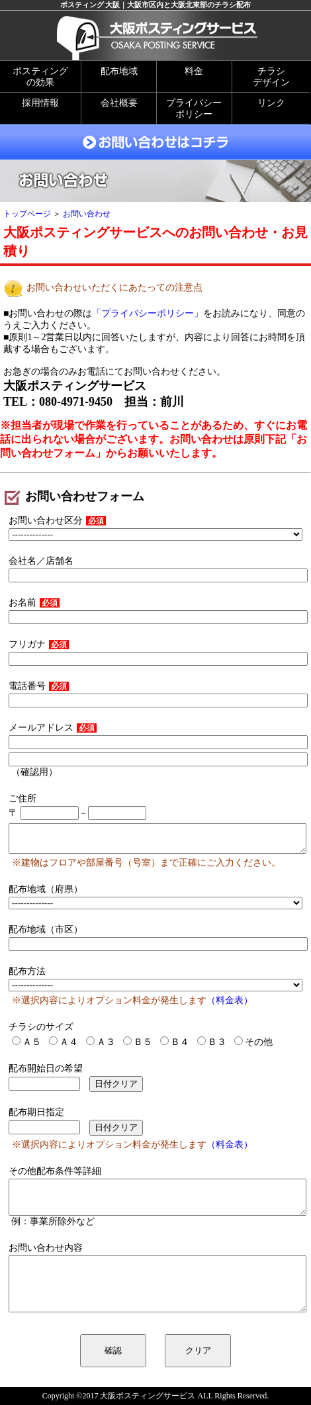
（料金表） (229, 1000)
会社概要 (119, 103)
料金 (194, 71)
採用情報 (40, 103)
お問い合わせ (87, 213)
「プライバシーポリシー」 (147, 313)
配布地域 (119, 71)
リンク (271, 103)
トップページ (27, 213)
